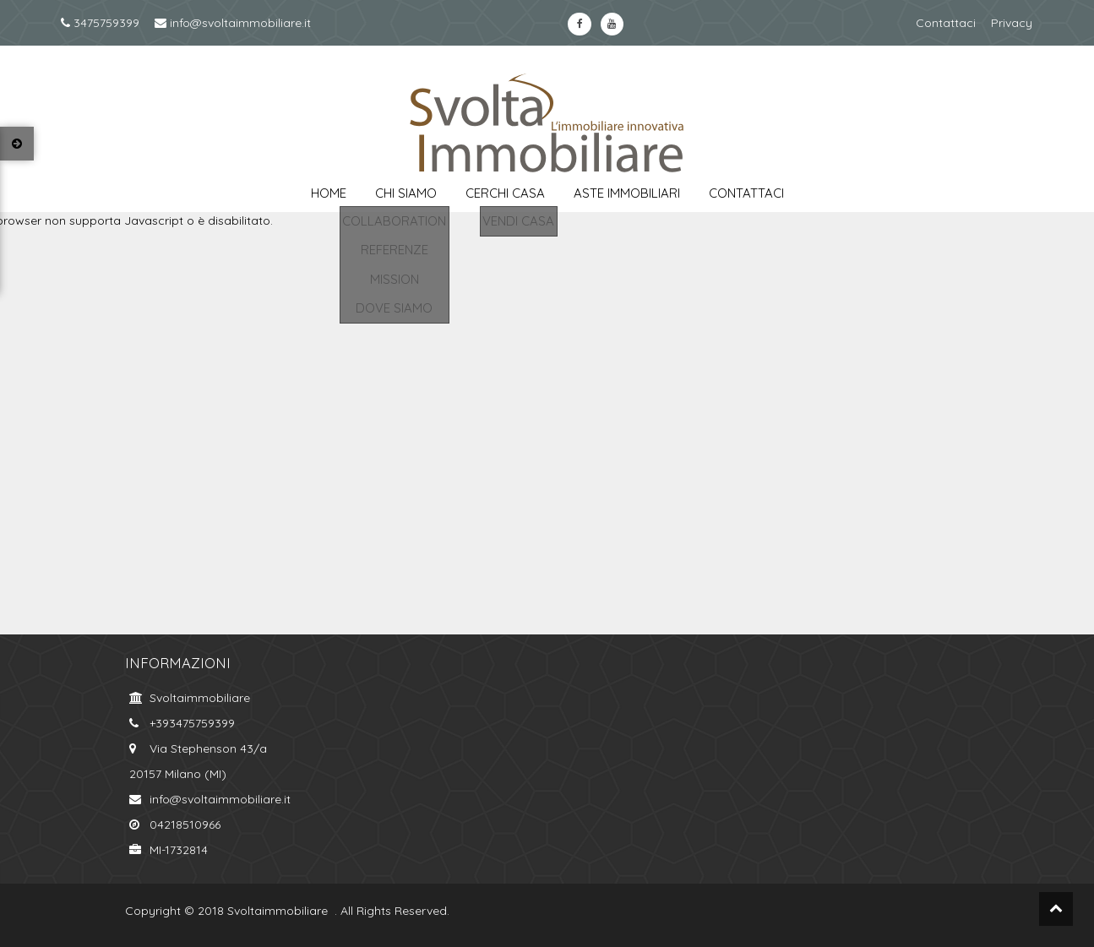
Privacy (1011, 22)
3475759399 (100, 22)
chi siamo (406, 193)
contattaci (746, 193)
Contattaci (946, 22)
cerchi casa (505, 193)
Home (328, 193)
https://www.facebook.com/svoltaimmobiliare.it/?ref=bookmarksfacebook (579, 24)
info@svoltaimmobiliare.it (233, 22)
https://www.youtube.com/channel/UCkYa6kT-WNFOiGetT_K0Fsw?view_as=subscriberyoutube (612, 24)
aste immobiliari (627, 193)
